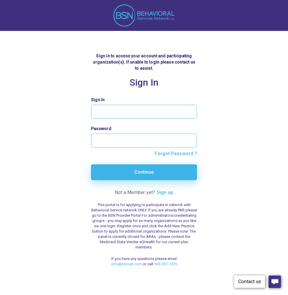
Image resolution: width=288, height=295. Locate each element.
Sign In (98, 99)
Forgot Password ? (176, 153)
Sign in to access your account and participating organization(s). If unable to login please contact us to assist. (144, 62)
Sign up (165, 192)
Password (101, 128)
